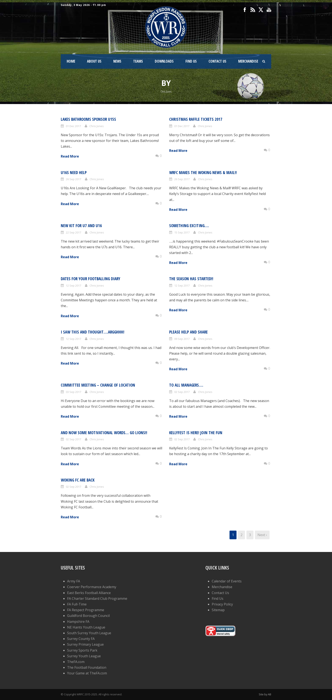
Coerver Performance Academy (91, 587)
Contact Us (217, 61)
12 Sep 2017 (73, 285)
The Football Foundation (86, 667)
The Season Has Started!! (191, 278)
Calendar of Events (227, 581)
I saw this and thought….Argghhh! (92, 332)
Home (71, 61)
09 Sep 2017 (182, 339)
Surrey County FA (81, 638)
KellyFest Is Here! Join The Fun (195, 432)
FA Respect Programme (85, 610)
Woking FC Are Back (77, 480)
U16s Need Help (74, 172)
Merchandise (248, 61)
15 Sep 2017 (182, 232)
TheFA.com (75, 661)
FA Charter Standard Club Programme (97, 598)
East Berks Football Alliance (89, 592)
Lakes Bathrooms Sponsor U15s (88, 119)
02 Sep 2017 (182, 392)
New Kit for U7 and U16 (81, 225)
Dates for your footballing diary (90, 278)
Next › (262, 535)
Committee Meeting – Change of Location (98, 385)
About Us (94, 61)
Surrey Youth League (84, 656)
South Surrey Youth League (89, 633)
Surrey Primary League (85, 644)
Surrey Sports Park (82, 650)
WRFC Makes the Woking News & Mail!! (203, 172)
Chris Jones (96, 126)
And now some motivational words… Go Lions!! (104, 432)
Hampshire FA (78, 621)
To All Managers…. (186, 385)
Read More (70, 156)
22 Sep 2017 (73, 232)
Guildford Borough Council (88, 615)
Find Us (191, 61)
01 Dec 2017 (73, 126)
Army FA (73, 581)
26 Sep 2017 (73, 179)
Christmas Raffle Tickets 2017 (195, 119)
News (117, 61)
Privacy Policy (222, 604)
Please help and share (188, 332)
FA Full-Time (77, 604)
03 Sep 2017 (73, 392)
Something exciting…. (189, 225)
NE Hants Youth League (86, 627)
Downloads (164, 61)
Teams (138, 61)
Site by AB (265, 694)
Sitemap (218, 610)
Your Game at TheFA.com (87, 673)
